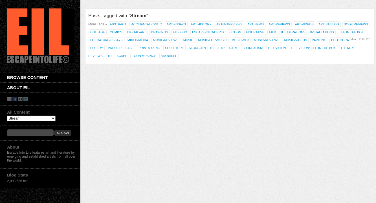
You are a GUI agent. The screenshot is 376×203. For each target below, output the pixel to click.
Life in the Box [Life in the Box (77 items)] (351, 32)
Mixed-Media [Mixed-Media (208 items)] (137, 40)
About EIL (18, 87)
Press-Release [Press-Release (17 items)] (121, 48)
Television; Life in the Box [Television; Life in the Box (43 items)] (313, 48)
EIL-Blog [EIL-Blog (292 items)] (180, 32)
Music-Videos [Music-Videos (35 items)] (295, 40)
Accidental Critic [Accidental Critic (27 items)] (146, 24)
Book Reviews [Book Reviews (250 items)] (356, 24)
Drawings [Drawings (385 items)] (159, 32)
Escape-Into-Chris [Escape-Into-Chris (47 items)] (208, 32)
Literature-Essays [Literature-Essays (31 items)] (106, 40)
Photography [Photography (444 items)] (343, 40)
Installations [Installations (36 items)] (322, 32)
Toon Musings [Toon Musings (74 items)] (144, 56)
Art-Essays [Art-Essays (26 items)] (176, 24)
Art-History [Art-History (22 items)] (201, 24)
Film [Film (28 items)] (272, 32)
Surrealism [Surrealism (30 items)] (253, 48)
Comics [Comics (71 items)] (116, 32)
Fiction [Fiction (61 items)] (235, 32)
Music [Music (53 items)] (188, 40)
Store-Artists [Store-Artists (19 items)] (201, 48)
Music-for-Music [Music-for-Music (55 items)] (212, 40)
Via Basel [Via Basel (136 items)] (169, 56)
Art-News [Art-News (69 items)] (255, 24)
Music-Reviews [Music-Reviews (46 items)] (266, 40)
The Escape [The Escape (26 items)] (117, 56)
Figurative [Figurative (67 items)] (255, 32)
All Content (18, 112)
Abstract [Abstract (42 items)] (118, 24)
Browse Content (27, 77)
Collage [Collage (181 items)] (97, 32)
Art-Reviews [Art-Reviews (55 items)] (279, 24)
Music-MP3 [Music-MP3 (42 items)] (240, 40)
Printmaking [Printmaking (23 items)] (149, 48)
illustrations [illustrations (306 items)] (293, 32)
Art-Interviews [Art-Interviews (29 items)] (229, 24)
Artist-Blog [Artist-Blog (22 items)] (328, 24)
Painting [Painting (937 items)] (319, 40)
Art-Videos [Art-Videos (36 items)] (304, 24)
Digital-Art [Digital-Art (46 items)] (136, 32)
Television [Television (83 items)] (277, 48)
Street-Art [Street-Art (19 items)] (228, 48)
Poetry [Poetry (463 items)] (96, 48)
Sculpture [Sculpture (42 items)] (174, 48)
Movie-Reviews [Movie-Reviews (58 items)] (166, 40)
